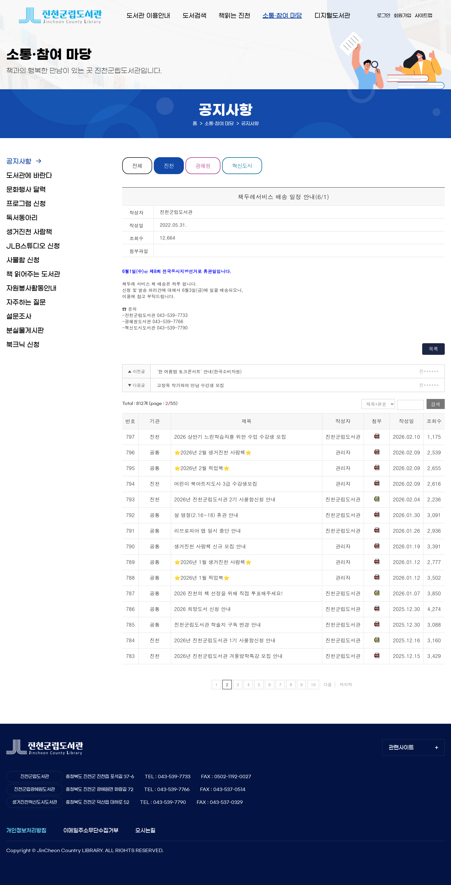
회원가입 (402, 15)
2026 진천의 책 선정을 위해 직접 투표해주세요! (228, 593)
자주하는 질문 (26, 302)
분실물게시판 (25, 330)
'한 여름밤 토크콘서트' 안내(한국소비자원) (199, 371)
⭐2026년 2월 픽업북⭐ (202, 468)
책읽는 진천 (234, 16)
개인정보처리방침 (26, 830)
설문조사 (18, 316)
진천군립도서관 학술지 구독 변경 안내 (217, 624)
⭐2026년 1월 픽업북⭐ (202, 577)
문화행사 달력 (26, 189)
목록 (433, 348)
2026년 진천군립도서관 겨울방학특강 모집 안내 (228, 656)
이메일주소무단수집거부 (90, 830)
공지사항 (18, 161)
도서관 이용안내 (148, 16)
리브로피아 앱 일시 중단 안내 (207, 530)
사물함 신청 (22, 260)
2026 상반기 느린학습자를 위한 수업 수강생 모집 (230, 436)
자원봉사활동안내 (31, 288)
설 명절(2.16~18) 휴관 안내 (206, 515)
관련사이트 (401, 747)
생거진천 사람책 (29, 232)
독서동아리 (22, 218)
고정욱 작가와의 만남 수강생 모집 (190, 385)
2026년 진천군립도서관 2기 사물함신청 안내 (225, 499)
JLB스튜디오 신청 (33, 246)
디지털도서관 (332, 16)
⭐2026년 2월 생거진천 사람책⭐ (212, 452)
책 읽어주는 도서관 (33, 274)
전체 (137, 165)
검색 (435, 404)
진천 (169, 165)
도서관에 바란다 (29, 175)
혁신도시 (242, 165)
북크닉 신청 (22, 344)
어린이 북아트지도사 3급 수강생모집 (215, 483)
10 (313, 684)
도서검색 (194, 16)
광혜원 (202, 165)
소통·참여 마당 (282, 16)
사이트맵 (423, 15)
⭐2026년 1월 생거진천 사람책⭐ (212, 562)
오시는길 (145, 830)
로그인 (383, 15)
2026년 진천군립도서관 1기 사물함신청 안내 (225, 640)
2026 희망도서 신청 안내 (202, 609)
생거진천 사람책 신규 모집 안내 (210, 546)
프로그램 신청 (26, 203)
